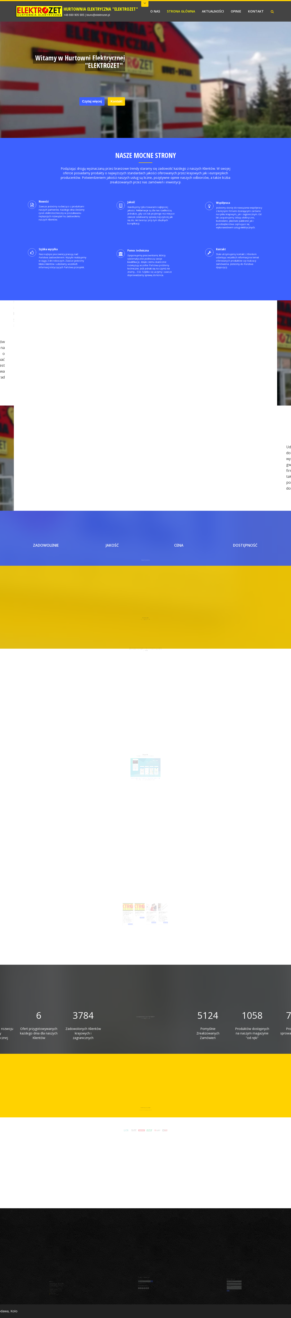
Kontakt (116, 101)
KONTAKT (256, 11)
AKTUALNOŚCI (213, 11)
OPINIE (236, 11)
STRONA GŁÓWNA (181, 11)
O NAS (155, 11)
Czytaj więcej (92, 101)
